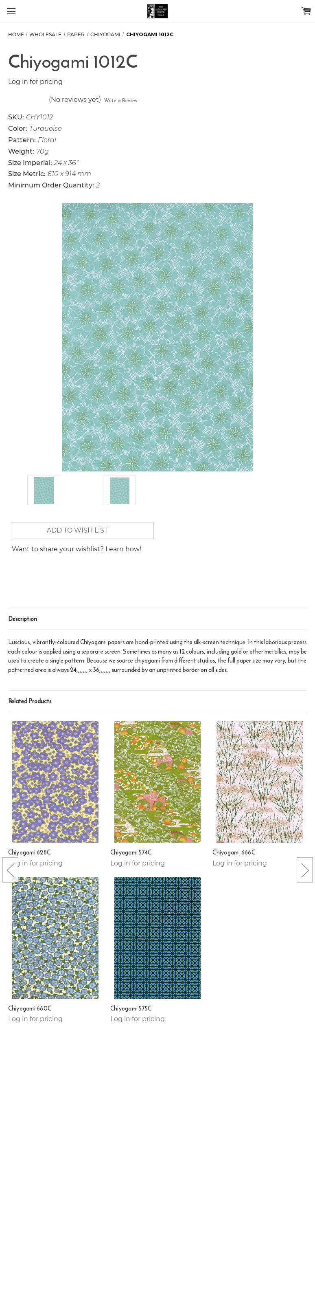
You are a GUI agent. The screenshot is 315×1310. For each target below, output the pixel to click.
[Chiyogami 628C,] (55, 782)
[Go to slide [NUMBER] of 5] (10, 870)
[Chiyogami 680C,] (55, 938)
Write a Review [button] (121, 100)
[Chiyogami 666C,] (260, 782)
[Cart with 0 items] (306, 10)
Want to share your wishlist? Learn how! (76, 549)
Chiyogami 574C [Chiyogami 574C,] (131, 852)
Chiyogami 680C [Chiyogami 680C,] (30, 1008)
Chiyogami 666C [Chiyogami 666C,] (233, 852)
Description (22, 618)
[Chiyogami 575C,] (157, 938)
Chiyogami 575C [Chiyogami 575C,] (131, 1008)
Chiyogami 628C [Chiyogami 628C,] (29, 852)
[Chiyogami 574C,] (157, 782)
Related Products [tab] (29, 701)
